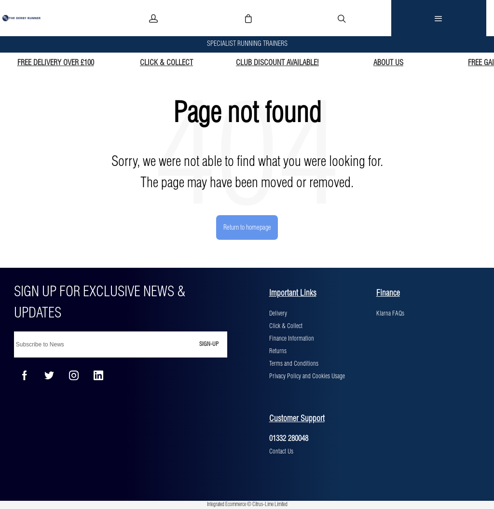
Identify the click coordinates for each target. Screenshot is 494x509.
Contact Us (281, 451)
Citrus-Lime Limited (270, 504)
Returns (278, 351)
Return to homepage (247, 227)
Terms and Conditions (293, 364)
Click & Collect (285, 326)
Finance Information (291, 339)
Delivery (278, 313)
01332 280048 (288, 438)
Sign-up (209, 344)
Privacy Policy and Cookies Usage (307, 376)
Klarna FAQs (390, 313)
